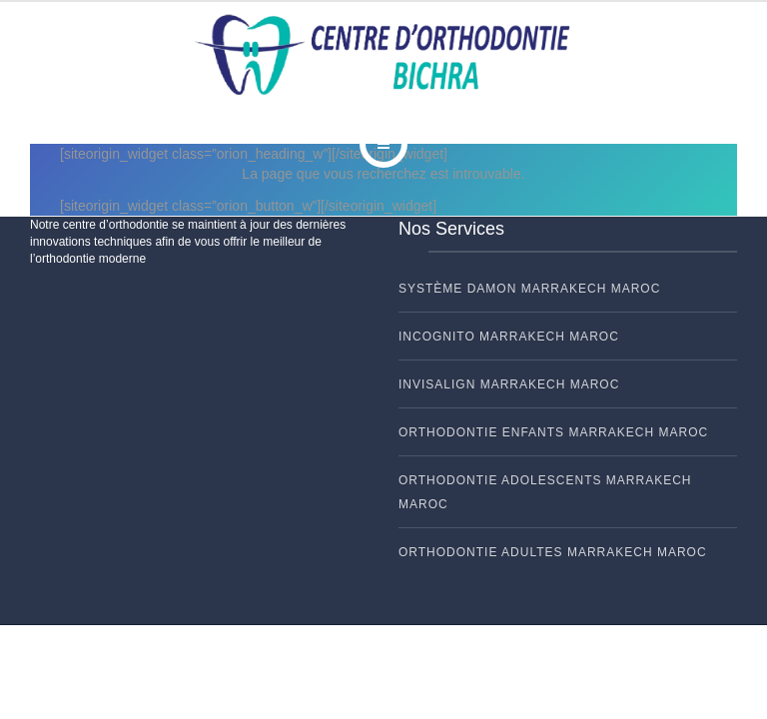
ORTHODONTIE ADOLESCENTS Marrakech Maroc (544, 492)
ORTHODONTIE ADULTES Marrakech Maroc (552, 552)
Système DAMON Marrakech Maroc (529, 289)
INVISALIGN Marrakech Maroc (508, 384)
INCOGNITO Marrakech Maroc (508, 337)
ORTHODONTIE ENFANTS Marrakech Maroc (553, 432)
